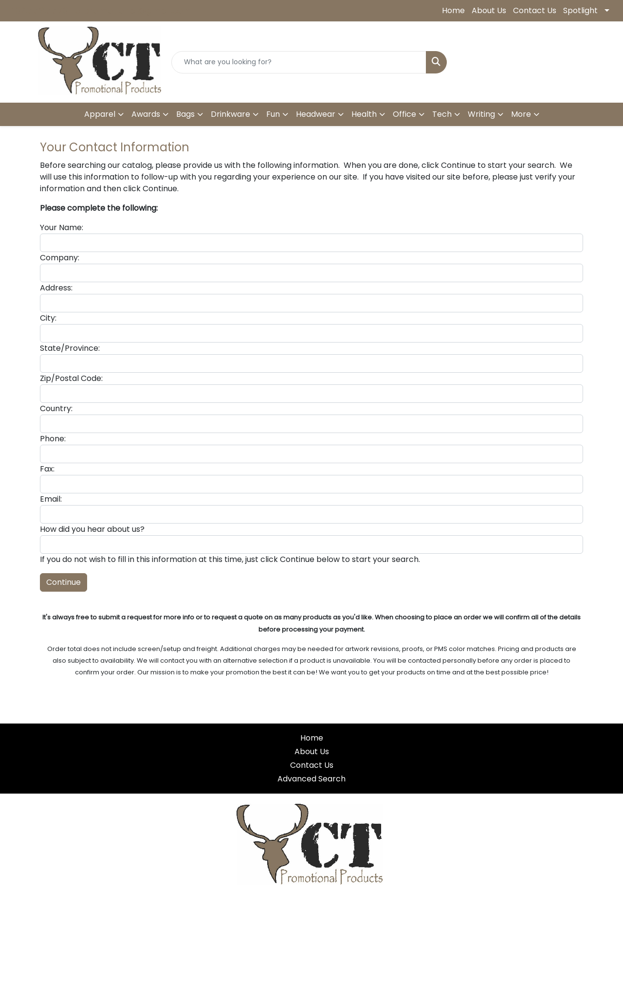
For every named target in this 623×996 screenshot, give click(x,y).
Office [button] (404, 114)
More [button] (521, 114)
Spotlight (580, 10)
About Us (489, 10)
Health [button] (364, 114)
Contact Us (534, 10)
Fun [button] (273, 114)
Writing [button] (481, 114)
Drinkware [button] (230, 114)
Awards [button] (145, 114)
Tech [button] (442, 114)
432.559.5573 (38, 10)
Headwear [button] (315, 114)
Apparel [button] (99, 114)
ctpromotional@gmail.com (133, 10)
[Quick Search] (298, 62)
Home (453, 10)
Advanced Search (311, 778)
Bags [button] (185, 114)
